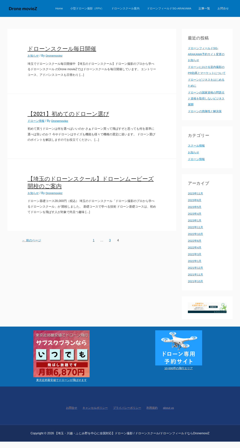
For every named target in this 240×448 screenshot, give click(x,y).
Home (69, 8)
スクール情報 (197, 151)
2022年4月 (195, 253)
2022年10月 (196, 240)
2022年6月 (195, 246)
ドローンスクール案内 (132, 8)
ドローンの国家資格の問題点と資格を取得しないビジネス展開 (206, 104)
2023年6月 (195, 206)
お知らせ (34, 55)
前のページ (32, 240)
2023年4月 (195, 219)
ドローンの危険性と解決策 (206, 117)
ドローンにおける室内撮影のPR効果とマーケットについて (206, 73)
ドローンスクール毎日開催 (62, 48)
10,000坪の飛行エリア (179, 374)
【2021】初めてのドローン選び (68, 114)
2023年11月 (196, 199)
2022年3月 (195, 260)
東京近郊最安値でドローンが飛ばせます (61, 386)
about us (166, 414)
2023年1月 (195, 226)
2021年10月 (196, 287)
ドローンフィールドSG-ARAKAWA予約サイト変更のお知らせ (206, 54)
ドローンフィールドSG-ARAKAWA (174, 8)
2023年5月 (195, 213)
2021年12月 (196, 273)
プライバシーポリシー (128, 414)
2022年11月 (196, 233)
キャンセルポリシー (96, 414)
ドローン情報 (37, 120)
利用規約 (152, 414)
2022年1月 (195, 267)
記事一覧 (207, 8)
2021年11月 (196, 280)
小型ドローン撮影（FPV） (95, 8)
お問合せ (224, 8)
